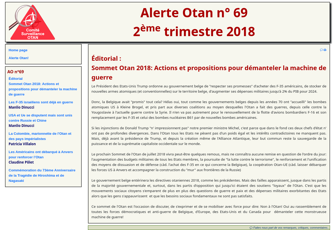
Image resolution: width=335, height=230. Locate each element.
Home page (18, 50)
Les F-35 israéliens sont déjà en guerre (41, 102)
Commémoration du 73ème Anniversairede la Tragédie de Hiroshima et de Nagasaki (42, 175)
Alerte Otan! (19, 58)
